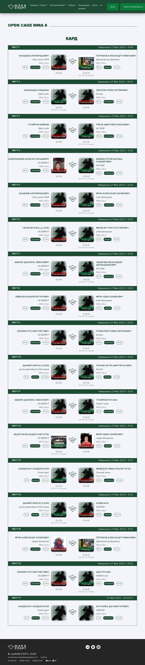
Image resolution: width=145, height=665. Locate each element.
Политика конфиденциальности (23, 657)
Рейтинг (72, 5)
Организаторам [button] (57, 5)
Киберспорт (37, 661)
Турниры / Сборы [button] (38, 5)
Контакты (12, 661)
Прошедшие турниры (84, 7)
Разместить (24, 661)
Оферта (43, 657)
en (101, 5)
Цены (94, 5)
